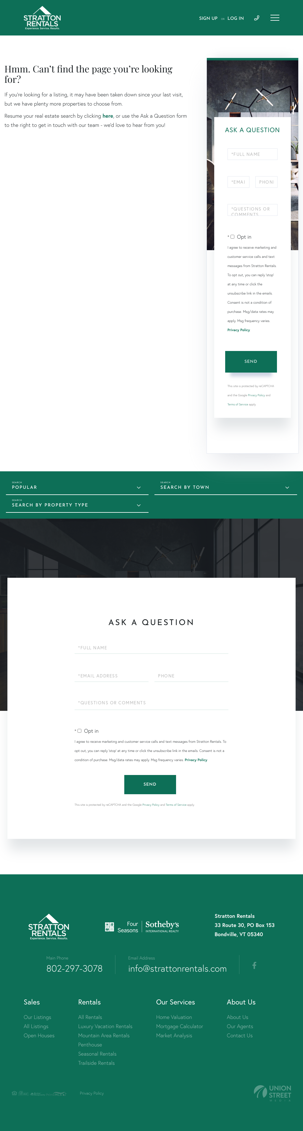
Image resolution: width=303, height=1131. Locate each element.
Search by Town (184, 488)
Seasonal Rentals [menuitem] (97, 1053)
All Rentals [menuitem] (90, 1017)
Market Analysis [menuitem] (174, 1035)
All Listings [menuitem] (36, 1026)
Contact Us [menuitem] (240, 1035)
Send (250, 362)
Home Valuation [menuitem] (174, 1017)
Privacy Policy (239, 330)
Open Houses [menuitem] (39, 1035)
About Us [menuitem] (238, 1017)
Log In (236, 19)
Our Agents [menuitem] (240, 1026)
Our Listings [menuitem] (37, 1017)
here (107, 115)
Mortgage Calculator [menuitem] (179, 1026)
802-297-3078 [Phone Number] (74, 968)
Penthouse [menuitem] (90, 1044)
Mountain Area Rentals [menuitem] (104, 1035)
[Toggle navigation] (274, 18)
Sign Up (208, 19)
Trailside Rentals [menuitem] (96, 1062)
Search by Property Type (50, 505)
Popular (24, 488)
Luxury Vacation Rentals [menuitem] (105, 1026)
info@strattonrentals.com (177, 968)
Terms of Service (238, 404)
